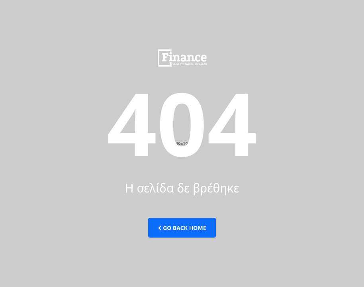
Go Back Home (182, 228)
